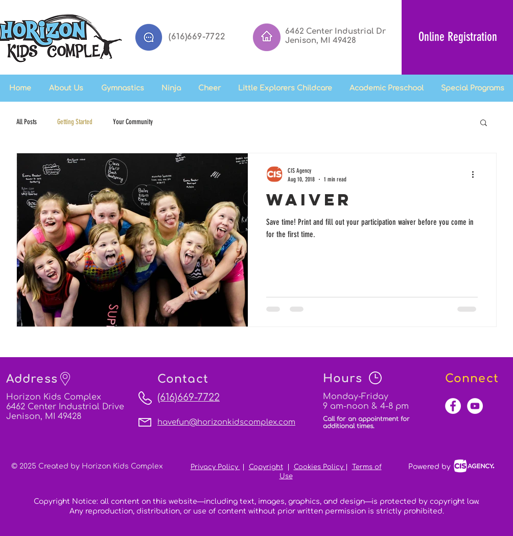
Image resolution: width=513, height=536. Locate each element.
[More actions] (476, 174)
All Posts (26, 122)
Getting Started (74, 122)
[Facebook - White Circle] (453, 406)
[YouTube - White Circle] (475, 406)
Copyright (266, 467)
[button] (171, 88)
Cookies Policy (319, 467)
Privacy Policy (215, 467)
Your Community (133, 122)
